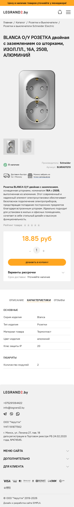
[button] (67, 65)
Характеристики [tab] (39, 300)
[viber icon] (12, 413)
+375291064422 (12, 403)
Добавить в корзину (37, 262)
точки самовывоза (42, 177)
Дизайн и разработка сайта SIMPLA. (22, 502)
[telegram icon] (5, 413)
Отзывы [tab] (59, 300)
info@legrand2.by (13, 407)
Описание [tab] (16, 300)
